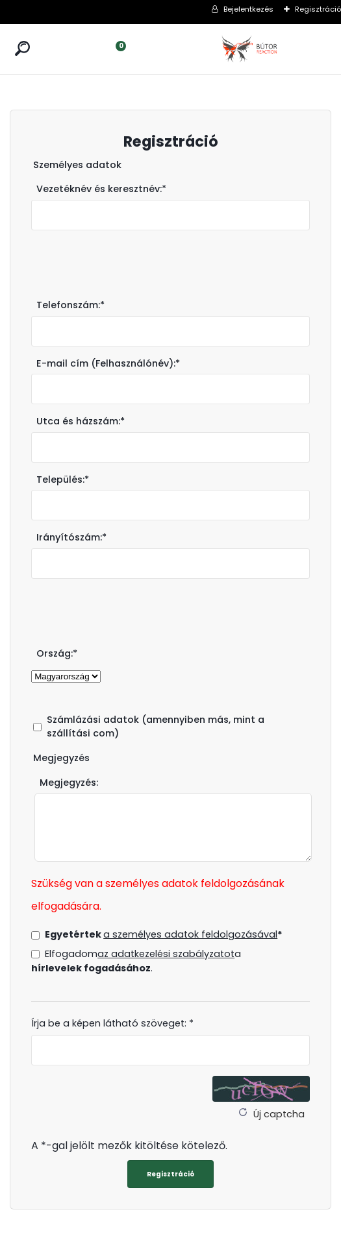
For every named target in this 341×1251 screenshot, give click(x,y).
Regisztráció (318, 9)
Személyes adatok (77, 164)
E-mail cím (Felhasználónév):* (108, 363)
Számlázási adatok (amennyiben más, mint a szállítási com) (155, 726)
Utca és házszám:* (80, 421)
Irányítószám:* (71, 537)
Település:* (62, 479)
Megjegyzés (61, 757)
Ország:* (56, 653)
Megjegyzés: (69, 782)
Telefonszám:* (70, 304)
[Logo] (250, 49)
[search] (22, 48)
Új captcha (279, 1114)
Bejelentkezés (248, 9)
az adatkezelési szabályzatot (165, 953)
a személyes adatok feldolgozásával (190, 934)
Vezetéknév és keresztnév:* (101, 188)
